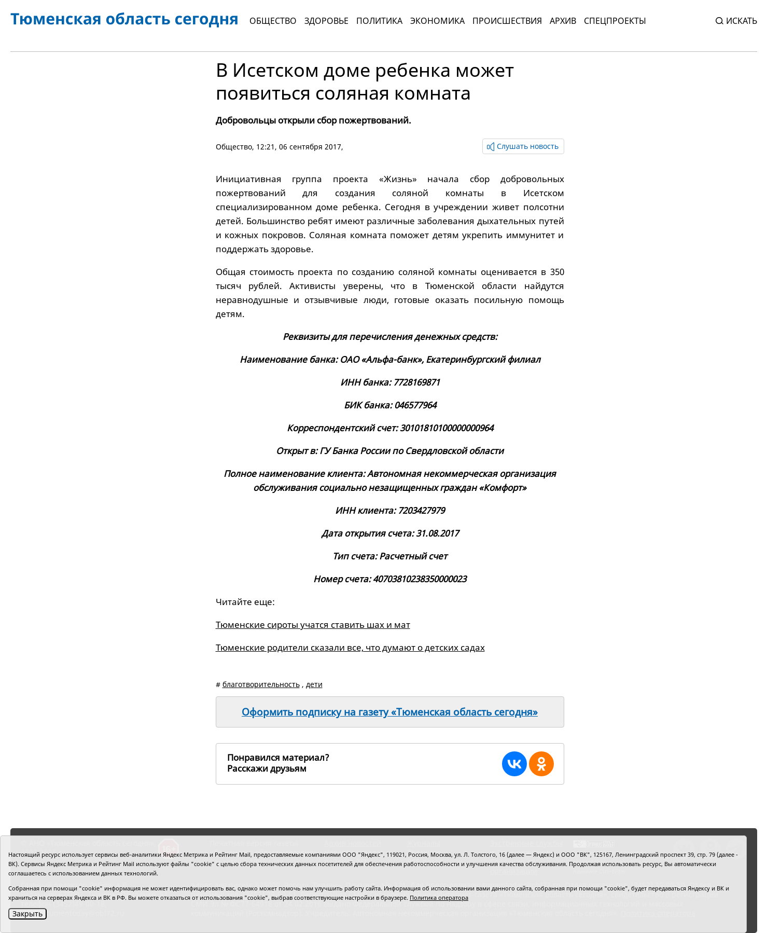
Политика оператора (439, 897)
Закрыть (27, 913)
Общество (273, 20)
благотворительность (261, 684)
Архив (563, 20)
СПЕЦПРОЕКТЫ (615, 20)
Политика (379, 20)
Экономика (437, 20)
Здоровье (326, 20)
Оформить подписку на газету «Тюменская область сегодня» (390, 712)
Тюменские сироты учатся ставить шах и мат (313, 624)
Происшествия (507, 20)
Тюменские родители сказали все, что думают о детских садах (350, 647)
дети (314, 684)
